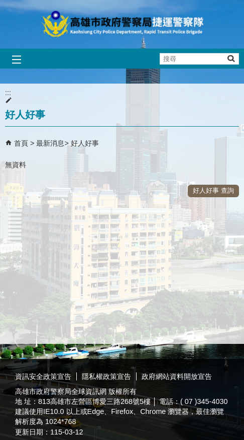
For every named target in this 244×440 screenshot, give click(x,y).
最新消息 (50, 143)
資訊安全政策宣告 (43, 376)
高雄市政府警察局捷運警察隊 (122, 24)
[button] (230, 58)
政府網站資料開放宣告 (177, 376)
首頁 (21, 143)
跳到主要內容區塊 (5, 5)
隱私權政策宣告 (106, 376)
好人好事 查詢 (213, 190)
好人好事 (85, 143)
